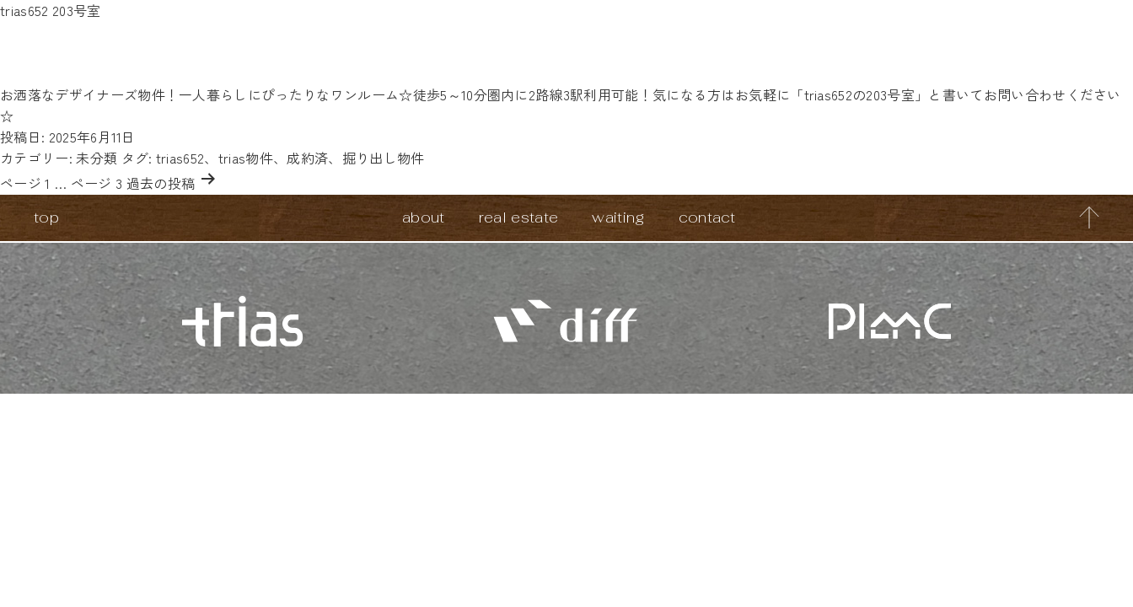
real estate (519, 217)
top (46, 217)
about (423, 217)
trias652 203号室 (50, 10)
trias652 (180, 158)
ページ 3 (97, 183)
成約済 (307, 158)
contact (707, 217)
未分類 (96, 158)
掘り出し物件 (383, 158)
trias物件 (245, 158)
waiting (618, 217)
